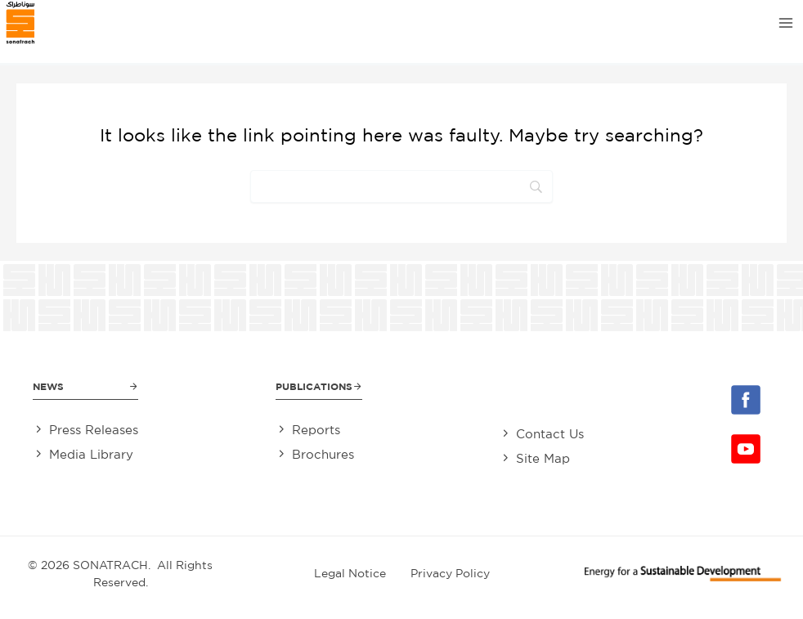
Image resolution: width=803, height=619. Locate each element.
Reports (316, 430)
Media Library (91, 454)
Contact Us (550, 434)
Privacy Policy (450, 573)
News (48, 386)
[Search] (401, 186)
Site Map (543, 458)
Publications (314, 386)
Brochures (323, 454)
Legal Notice (350, 573)
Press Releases (93, 430)
